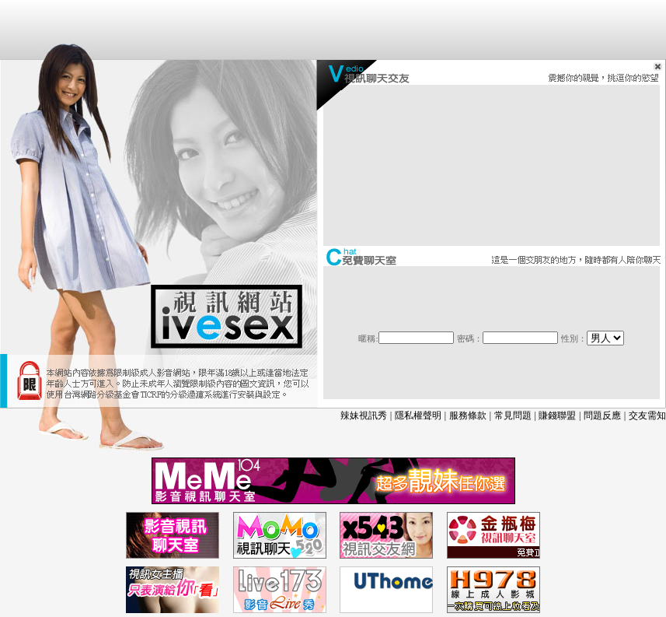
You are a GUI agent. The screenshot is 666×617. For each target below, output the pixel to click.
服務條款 (467, 415)
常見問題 (513, 415)
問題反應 (602, 415)
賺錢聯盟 (557, 415)
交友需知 (647, 415)
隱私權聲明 (418, 415)
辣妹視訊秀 (363, 415)
